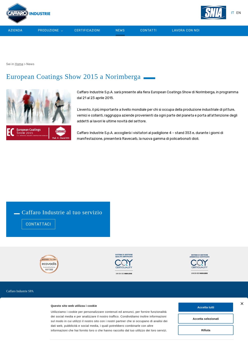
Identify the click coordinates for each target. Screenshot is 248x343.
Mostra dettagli (203, 335)
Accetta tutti (205, 295)
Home (19, 64)
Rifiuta (205, 318)
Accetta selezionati (206, 306)
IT (232, 13)
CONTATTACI (38, 224)
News (120, 30)
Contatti (148, 30)
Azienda (15, 30)
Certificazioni (87, 30)
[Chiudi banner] (242, 291)
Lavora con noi (186, 30)
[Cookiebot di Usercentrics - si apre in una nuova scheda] (25, 335)
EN (238, 13)
